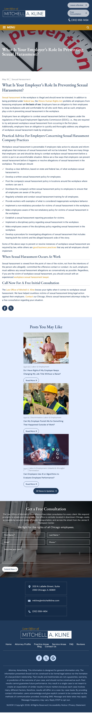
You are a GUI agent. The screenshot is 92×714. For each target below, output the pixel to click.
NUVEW (10, 706)
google (53, 660)
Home (9, 646)
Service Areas (59, 646)
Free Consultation (74, 14)
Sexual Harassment (21, 80)
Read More (30, 381)
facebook (4, 308)
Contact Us (50, 648)
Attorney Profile (23, 646)
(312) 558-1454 (79, 21)
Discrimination (37, 418)
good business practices (44, 248)
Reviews (81, 646)
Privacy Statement (77, 706)
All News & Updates (45, 491)
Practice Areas (41, 646)
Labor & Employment (40, 367)
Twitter (11, 308)
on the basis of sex (32, 105)
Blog (39, 648)
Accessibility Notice (58, 706)
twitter (46, 660)
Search (88, 28)
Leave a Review (75, 5)
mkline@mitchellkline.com (45, 602)
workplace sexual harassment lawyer (31, 277)
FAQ (71, 646)
